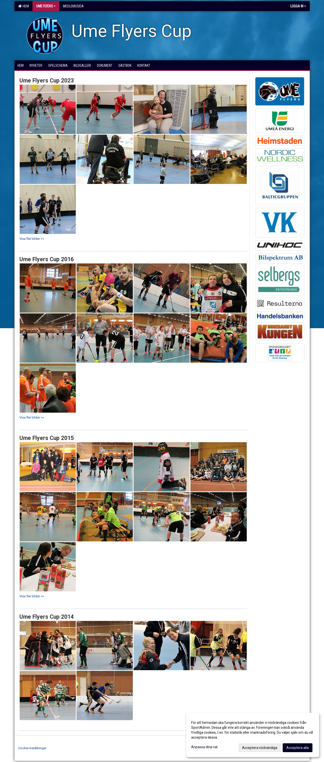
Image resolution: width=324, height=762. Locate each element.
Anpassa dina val (204, 747)
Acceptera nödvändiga (259, 748)
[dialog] (252, 735)
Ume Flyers (46, 6)
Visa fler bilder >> (31, 239)
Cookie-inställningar (32, 748)
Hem (23, 6)
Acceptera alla (297, 748)
